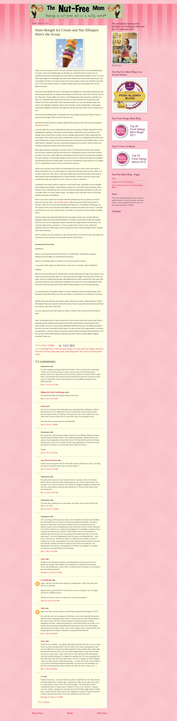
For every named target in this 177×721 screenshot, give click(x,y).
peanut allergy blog (57, 351)
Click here (38, 125)
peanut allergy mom (72, 351)
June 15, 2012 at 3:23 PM (49, 469)
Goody (43, 406)
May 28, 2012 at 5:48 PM (49, 424)
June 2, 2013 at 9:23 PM (49, 551)
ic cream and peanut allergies (63, 349)
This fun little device (61, 202)
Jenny (43, 559)
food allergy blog (46, 349)
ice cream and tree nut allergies (84, 349)
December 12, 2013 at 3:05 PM (51, 572)
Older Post (102, 713)
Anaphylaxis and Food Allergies (123, 182)
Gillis (42, 608)
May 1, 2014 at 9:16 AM (49, 634)
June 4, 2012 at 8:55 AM (49, 453)
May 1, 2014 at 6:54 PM (49, 669)
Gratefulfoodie (46, 580)
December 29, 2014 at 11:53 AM (52, 697)
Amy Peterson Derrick (49, 460)
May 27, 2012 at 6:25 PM (49, 399)
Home (70, 713)
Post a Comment (43, 702)
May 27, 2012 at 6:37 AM (49, 385)
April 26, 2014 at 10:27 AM (50, 601)
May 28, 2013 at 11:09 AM (50, 509)
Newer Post (37, 713)
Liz (42, 676)
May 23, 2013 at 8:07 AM (49, 493)
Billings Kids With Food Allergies (53, 392)
